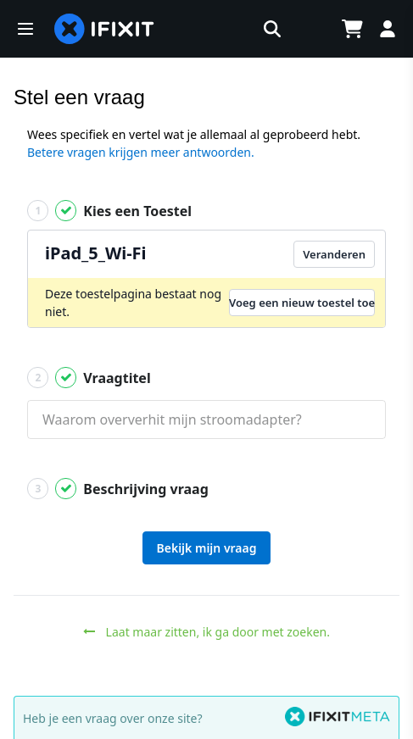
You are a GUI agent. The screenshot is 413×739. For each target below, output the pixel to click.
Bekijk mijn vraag (207, 548)
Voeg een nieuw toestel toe (302, 302)
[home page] (104, 29)
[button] (25, 29)
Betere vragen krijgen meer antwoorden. (140, 152)
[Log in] (387, 28)
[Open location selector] (309, 29)
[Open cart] (352, 28)
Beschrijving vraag (118, 488)
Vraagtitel (89, 377)
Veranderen (334, 254)
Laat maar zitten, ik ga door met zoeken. (206, 632)
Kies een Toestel (109, 210)
